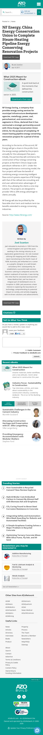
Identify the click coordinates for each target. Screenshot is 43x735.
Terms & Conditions (13, 660)
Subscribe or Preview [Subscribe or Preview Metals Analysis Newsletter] (20, 578)
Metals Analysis (18, 576)
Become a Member (29, 636)
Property (25, 627)
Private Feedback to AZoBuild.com (27, 353)
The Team (25, 633)
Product (8, 642)
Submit (36, 356)
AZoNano (9, 604)
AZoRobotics (10, 607)
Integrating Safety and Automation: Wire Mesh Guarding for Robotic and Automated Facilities (23, 518)
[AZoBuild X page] (24, 697)
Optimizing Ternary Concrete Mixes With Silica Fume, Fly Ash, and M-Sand (23, 537)
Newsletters (26, 639)
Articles (8, 630)
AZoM (8, 601)
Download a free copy (21, 99)
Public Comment (34, 350)
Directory (9, 633)
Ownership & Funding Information (13, 672)
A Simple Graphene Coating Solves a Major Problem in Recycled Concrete (23, 527)
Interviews (9, 636)
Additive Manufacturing (21, 553)
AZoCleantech (11, 610)
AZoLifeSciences (28, 613)
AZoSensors (26, 601)
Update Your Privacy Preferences (21, 728)
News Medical (27, 610)
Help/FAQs (26, 642)
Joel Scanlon (22, 242)
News (13, 21)
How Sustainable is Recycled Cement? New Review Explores (21, 488)
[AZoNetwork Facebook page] (19, 697)
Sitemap (25, 645)
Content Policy (11, 668)
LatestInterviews (8, 403)
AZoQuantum (27, 604)
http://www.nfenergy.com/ (20, 215)
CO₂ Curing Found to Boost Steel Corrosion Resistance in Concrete (22, 507)
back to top (35, 679)
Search (8, 651)
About (8, 648)
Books (8, 639)
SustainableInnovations (22, 403)
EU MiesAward (35, 403)
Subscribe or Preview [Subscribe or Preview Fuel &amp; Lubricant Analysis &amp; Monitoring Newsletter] (20, 569)
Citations (9, 312)
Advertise (9, 657)
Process (24, 630)
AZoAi (24, 607)
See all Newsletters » (11, 587)
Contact (8, 654)
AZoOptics (9, 613)
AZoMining (10, 616)
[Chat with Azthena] (37, 730)
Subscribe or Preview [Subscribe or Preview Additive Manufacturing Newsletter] (20, 556)
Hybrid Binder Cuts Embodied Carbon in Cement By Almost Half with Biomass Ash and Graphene (22, 499)
